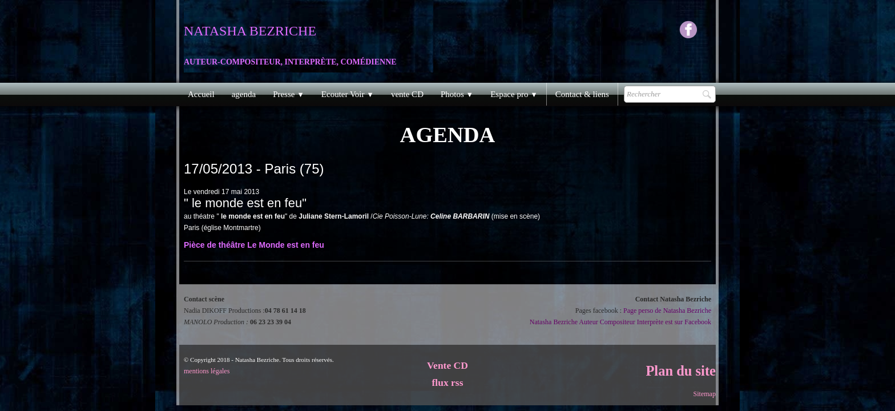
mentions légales (206, 371)
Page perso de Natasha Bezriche (667, 311)
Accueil (201, 94)
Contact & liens (582, 94)
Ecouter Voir (347, 94)
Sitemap (705, 394)
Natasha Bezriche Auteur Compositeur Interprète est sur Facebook (620, 322)
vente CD (407, 94)
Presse (288, 94)
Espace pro (514, 94)
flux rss (447, 382)
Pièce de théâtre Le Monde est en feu (254, 244)
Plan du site (681, 370)
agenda (244, 94)
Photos (457, 94)
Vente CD (447, 365)
